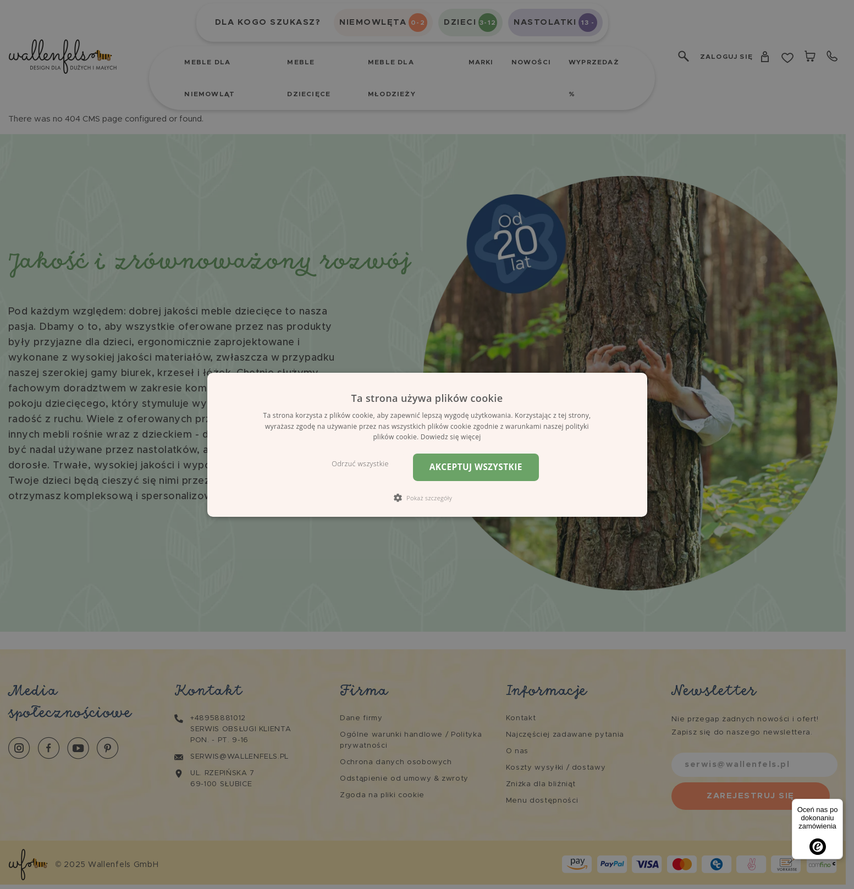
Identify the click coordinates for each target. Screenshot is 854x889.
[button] (427, 497)
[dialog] (427, 444)
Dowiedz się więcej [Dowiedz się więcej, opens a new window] (451, 436)
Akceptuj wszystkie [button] (475, 467)
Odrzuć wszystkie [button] (360, 463)
